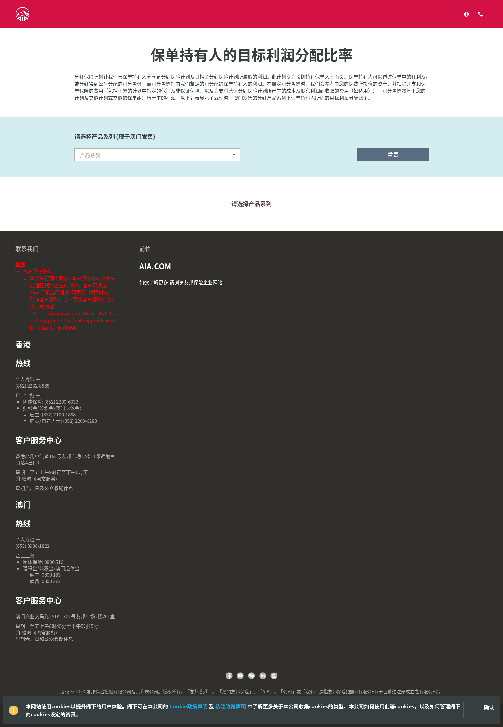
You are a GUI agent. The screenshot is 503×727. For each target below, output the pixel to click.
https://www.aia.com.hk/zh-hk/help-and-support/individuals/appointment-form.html (73, 320)
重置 (393, 154)
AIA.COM (155, 266)
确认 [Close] (489, 707)
